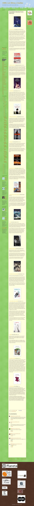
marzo (4, 113)
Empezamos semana (4, 66)
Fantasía (3, 68)
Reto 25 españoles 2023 (5, 149)
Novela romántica (4, 84)
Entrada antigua (23, 458)
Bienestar (3, 62)
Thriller (3, 94)
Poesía (3, 86)
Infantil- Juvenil (4, 69)
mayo (4, 111)
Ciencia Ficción (4, 64)
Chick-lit (3, 63)
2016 (3, 171)
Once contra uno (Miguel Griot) (5, 130)
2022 (3, 164)
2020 (3, 166)
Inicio (18, 458)
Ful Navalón (4, 48)
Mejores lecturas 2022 (5, 159)
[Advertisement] (4, 27)
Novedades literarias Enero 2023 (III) (5, 133)
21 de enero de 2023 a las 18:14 (16, 433)
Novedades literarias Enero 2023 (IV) (5, 127)
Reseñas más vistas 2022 (5, 154)
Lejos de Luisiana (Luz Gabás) (5, 120)
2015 (3, 172)
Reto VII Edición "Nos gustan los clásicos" (5, 156)
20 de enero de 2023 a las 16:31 (16, 428)
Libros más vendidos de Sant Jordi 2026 (4, 228)
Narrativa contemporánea (4, 74)
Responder (12, 419)
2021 (3, 165)
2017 (3, 170)
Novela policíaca (4, 83)
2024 (3, 99)
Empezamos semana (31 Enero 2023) (5, 118)
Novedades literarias (13, 411)
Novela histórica (4, 81)
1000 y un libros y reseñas (12, 3)
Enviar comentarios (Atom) (14, 460)
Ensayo (3, 67)
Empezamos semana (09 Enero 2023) (5, 152)
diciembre (5, 101)
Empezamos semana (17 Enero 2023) (5, 136)
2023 (3, 100)
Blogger (21, 504)
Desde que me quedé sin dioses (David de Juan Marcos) (5, 139)
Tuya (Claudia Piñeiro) (5, 122)
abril (4, 112)
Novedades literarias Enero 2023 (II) (5, 143)
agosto (4, 107)
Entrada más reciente (11, 458)
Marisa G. (12, 433)
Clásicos (3, 65)
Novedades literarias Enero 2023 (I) (5, 146)
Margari (12, 428)
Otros (2, 85)
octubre (5, 104)
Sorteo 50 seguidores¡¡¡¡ (6, 209)
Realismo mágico (4, 87)
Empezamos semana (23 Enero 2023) (5, 125)
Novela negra (3, 82)
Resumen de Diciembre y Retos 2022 (5, 162)
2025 (3, 98)
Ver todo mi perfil (4, 49)
